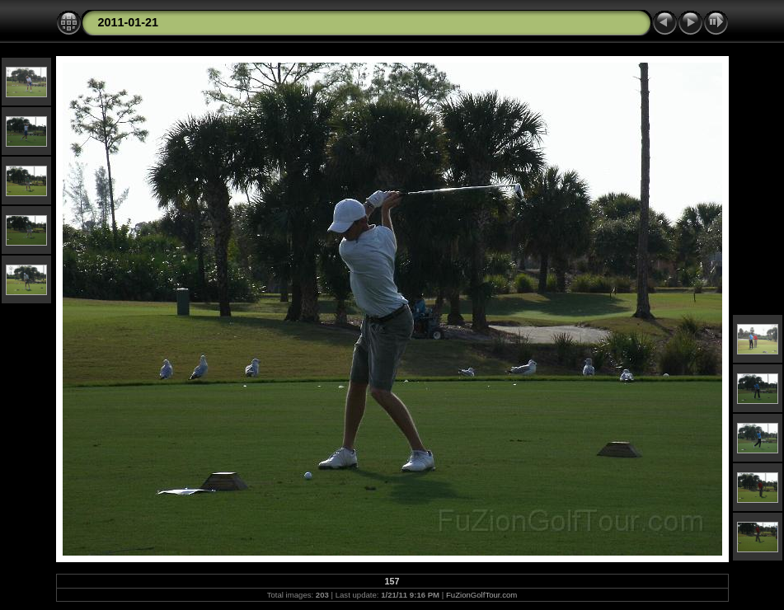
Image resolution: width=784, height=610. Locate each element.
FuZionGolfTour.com (481, 594)
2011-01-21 (128, 22)
